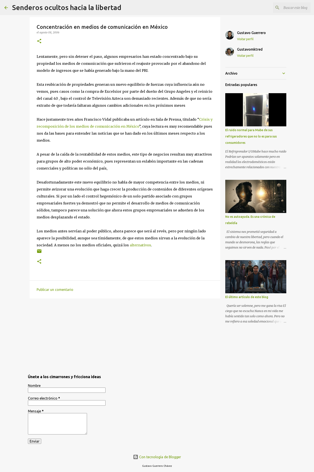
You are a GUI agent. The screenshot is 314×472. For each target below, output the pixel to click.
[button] (39, 41)
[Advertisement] (125, 335)
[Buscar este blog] (288, 7)
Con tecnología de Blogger (157, 457)
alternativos (140, 245)
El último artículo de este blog (246, 297)
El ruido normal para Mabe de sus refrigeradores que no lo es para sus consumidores (251, 136)
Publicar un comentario (55, 290)
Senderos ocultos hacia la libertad (66, 7)
